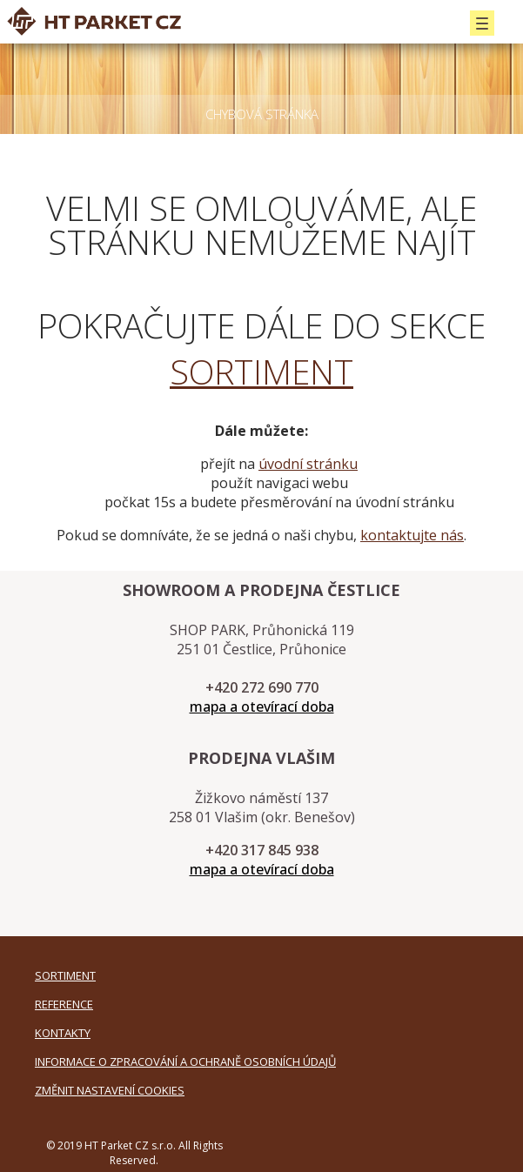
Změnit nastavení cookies (109, 1090)
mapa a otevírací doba (262, 706)
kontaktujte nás (412, 535)
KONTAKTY (63, 1033)
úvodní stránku (308, 463)
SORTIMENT (261, 371)
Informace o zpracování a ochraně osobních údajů (185, 1061)
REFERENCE (64, 1004)
